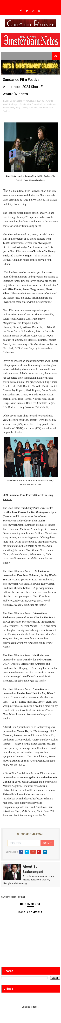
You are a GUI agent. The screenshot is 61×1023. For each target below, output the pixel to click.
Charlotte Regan (10, 104)
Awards (49, 101)
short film (33, 107)
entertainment (50, 104)
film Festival (8, 107)
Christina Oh (25, 104)
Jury (17, 107)
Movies (24, 107)
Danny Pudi (37, 104)
